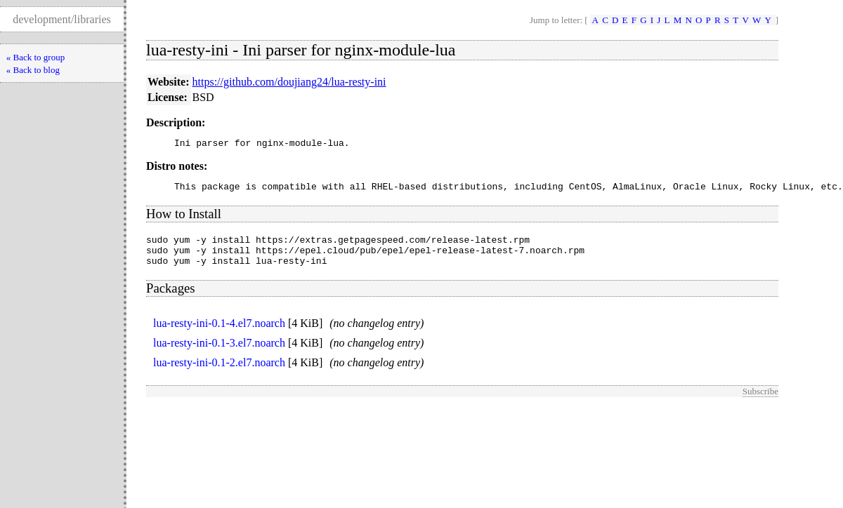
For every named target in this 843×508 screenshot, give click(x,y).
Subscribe (760, 401)
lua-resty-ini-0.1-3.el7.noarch (219, 353)
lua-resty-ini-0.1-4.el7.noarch (219, 334)
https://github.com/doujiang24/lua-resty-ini (289, 82)
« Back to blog (33, 70)
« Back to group (35, 57)
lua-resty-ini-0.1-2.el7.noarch (219, 373)
